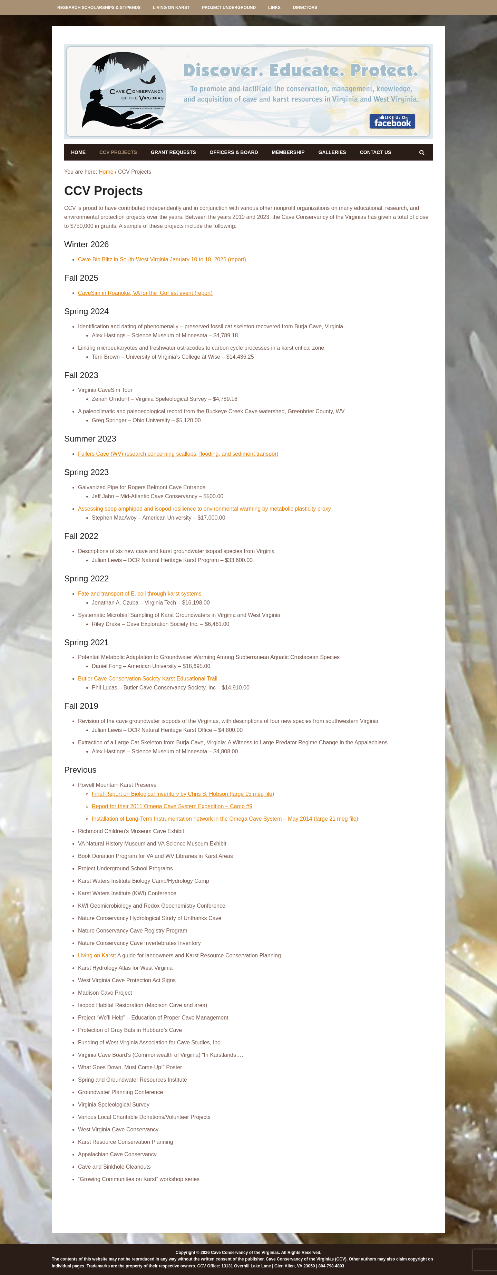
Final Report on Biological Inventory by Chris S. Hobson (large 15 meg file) (183, 794)
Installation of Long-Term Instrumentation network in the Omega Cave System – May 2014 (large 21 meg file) (225, 819)
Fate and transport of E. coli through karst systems (140, 594)
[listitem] (122, 90)
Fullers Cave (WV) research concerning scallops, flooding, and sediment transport (178, 454)
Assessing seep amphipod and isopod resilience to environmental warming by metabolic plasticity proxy (204, 509)
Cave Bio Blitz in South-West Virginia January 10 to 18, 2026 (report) (162, 259)
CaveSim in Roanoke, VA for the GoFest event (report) (145, 293)
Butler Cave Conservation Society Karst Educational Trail (147, 679)
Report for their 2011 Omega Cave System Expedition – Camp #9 (172, 806)
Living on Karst (96, 955)
